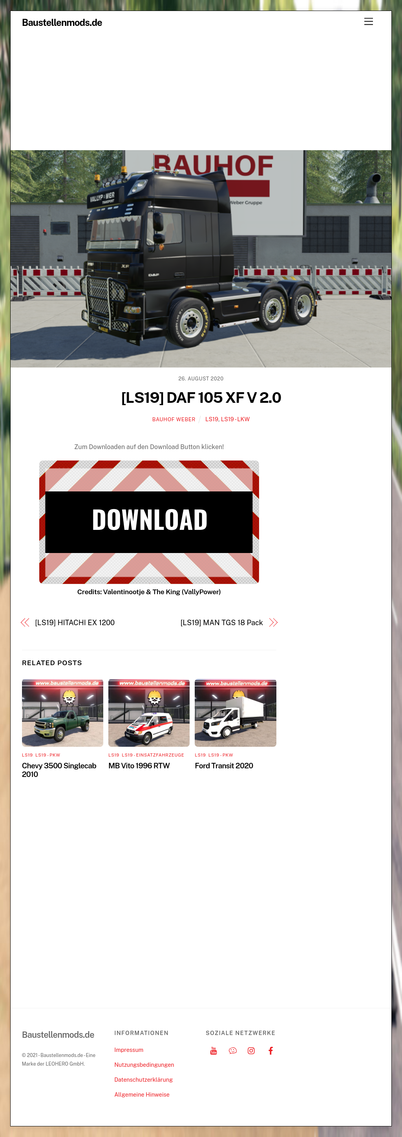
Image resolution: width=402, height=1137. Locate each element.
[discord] (233, 1049)
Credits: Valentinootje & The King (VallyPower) (149, 592)
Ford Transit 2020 (224, 765)
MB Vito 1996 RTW (139, 765)
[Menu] (368, 21)
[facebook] (271, 1049)
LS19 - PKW (47, 755)
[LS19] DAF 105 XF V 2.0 (201, 397)
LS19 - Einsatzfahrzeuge (153, 755)
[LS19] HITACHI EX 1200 (75, 623)
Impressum (128, 1049)
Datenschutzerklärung (143, 1079)
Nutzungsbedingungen (144, 1064)
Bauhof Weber (174, 419)
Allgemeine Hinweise (142, 1094)
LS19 (211, 419)
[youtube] (213, 1049)
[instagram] (251, 1049)
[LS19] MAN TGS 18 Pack (222, 623)
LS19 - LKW (235, 419)
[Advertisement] (201, 91)
